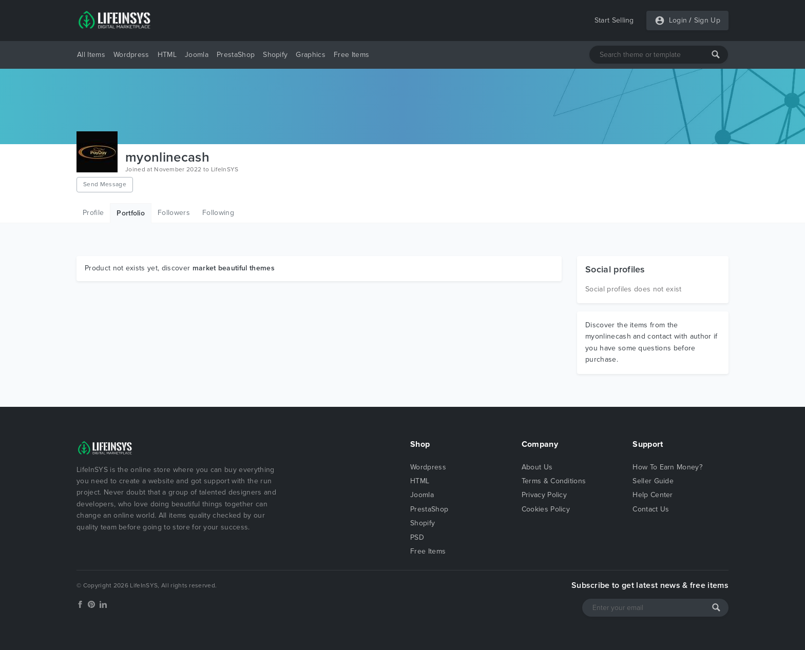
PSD (417, 537)
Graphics (310, 54)
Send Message (104, 184)
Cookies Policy (546, 509)
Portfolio (131, 213)
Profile (93, 212)
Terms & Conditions (554, 481)
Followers (174, 212)
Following (218, 212)
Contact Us (650, 509)
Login (678, 20)
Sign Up (707, 20)
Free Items (351, 54)
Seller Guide (653, 481)
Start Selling (614, 20)
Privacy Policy (544, 494)
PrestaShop (236, 54)
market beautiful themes (234, 268)
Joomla (196, 54)
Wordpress (131, 54)
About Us (537, 467)
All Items (91, 54)
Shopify (275, 54)
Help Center (652, 494)
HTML (167, 54)
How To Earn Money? (667, 467)
